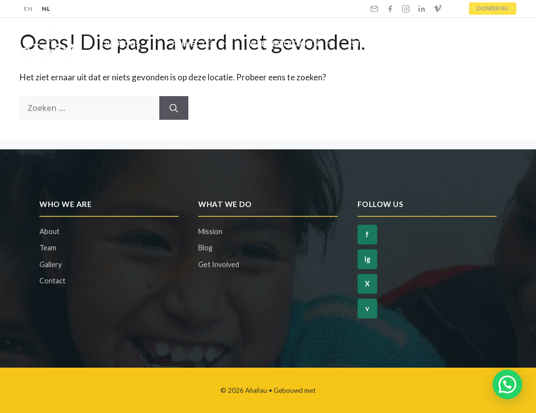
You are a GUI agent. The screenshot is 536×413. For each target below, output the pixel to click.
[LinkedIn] (422, 9)
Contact (487, 43)
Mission (210, 231)
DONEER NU (492, 8)
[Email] (374, 9)
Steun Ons (384, 43)
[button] (507, 384)
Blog (437, 43)
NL (46, 8)
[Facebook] (390, 9)
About (49, 231)
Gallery (50, 264)
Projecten (205, 43)
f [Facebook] (367, 234)
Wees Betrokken (295, 43)
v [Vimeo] (367, 308)
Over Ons (131, 43)
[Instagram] (406, 9)
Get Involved (218, 264)
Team (47, 247)
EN (28, 8)
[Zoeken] (173, 108)
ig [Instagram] (367, 259)
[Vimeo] (437, 9)
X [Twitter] (367, 283)
